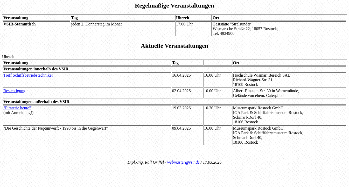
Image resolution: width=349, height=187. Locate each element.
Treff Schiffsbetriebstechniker (28, 75)
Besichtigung (14, 91)
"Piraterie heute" (17, 108)
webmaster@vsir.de (183, 162)
